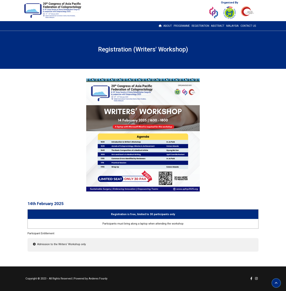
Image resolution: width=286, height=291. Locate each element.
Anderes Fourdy (98, 278)
